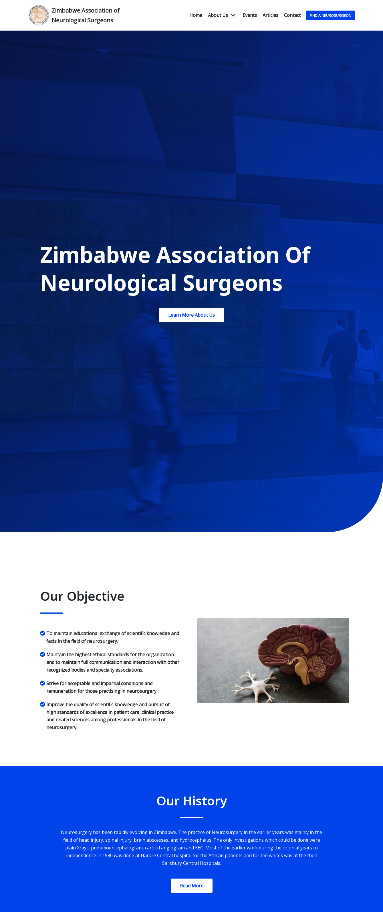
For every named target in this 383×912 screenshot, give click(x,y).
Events (250, 15)
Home (195, 15)
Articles (270, 15)
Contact (292, 15)
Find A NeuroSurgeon (330, 15)
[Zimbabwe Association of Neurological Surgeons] (80, 15)
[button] (191, 315)
